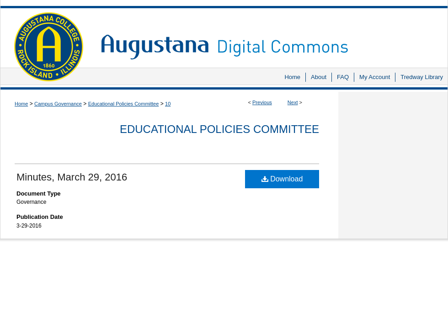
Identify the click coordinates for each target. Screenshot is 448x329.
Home (21, 103)
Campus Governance (58, 103)
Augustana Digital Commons (269, 34)
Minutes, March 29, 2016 (71, 177)
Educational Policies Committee (123, 103)
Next (293, 102)
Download (282, 179)
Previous (262, 102)
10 (168, 103)
